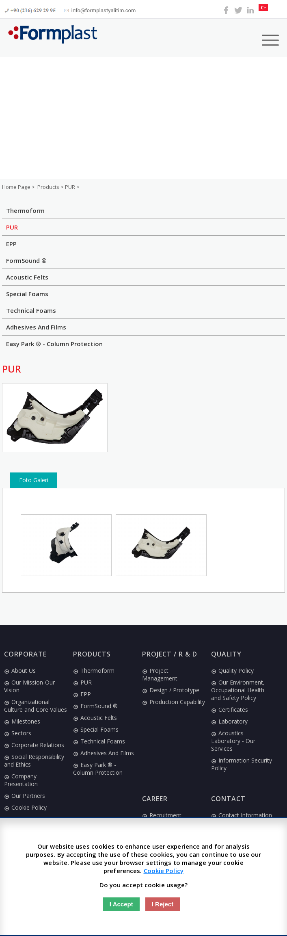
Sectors (17, 733)
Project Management (159, 674)
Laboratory (229, 721)
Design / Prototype (170, 690)
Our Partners (24, 796)
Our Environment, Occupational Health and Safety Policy (238, 690)
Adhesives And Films (36, 327)
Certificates (229, 709)
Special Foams (27, 294)
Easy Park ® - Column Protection (54, 344)
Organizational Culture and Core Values (35, 705)
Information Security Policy (241, 764)
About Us (20, 670)
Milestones (22, 721)
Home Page (17, 187)
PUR (12, 227)
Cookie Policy (25, 807)
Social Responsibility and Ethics (34, 760)
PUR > (72, 187)
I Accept (121, 904)
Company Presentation (21, 780)
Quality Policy (232, 670)
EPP (11, 244)
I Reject (162, 904)
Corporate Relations (34, 745)
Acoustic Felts (27, 277)
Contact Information (241, 815)
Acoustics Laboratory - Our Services (233, 740)
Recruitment (161, 815)
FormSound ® (26, 260)
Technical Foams (31, 310)
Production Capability (173, 702)
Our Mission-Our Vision (29, 686)
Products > (51, 187)
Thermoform (25, 210)
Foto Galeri (33, 480)
